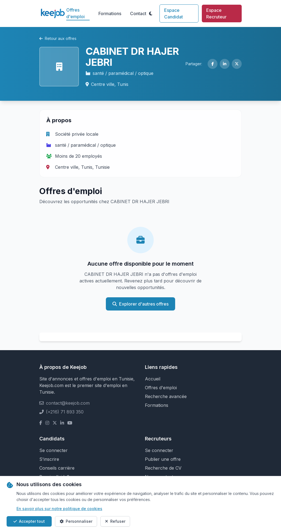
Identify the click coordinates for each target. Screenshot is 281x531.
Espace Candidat (173, 13)
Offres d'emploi (75, 13)
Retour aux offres (57, 38)
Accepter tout (29, 521)
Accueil (152, 379)
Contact (138, 13)
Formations (109, 13)
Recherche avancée (166, 396)
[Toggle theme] (150, 13)
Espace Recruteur (216, 13)
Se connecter (53, 450)
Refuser (115, 521)
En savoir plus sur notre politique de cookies (59, 508)
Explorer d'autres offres (140, 304)
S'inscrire (49, 459)
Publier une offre (163, 459)
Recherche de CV (163, 468)
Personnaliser (76, 521)
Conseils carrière (57, 468)
